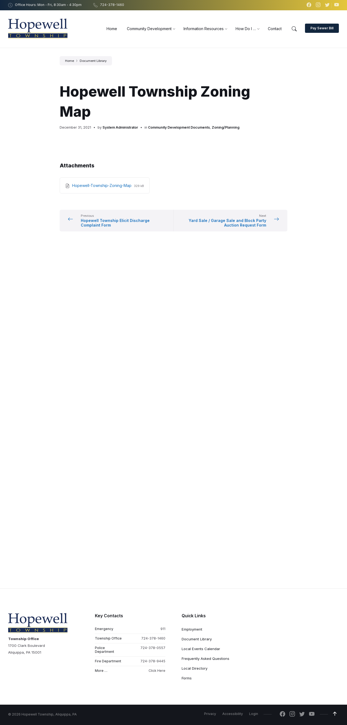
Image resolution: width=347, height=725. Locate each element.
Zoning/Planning (225, 127)
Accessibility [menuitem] (232, 381)
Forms (187, 346)
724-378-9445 (152, 329)
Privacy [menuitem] (210, 381)
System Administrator (120, 127)
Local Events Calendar (201, 316)
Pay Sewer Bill (321, 28)
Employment (192, 297)
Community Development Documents (179, 127)
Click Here (157, 338)
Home (69, 61)
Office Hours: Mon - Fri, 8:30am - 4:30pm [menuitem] (48, 5)
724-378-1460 (153, 306)
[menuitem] (112, 28)
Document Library (93, 61)
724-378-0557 (152, 315)
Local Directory (194, 336)
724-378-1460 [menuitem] (112, 5)
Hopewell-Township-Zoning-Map (102, 185)
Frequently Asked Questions (205, 326)
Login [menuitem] (253, 381)
